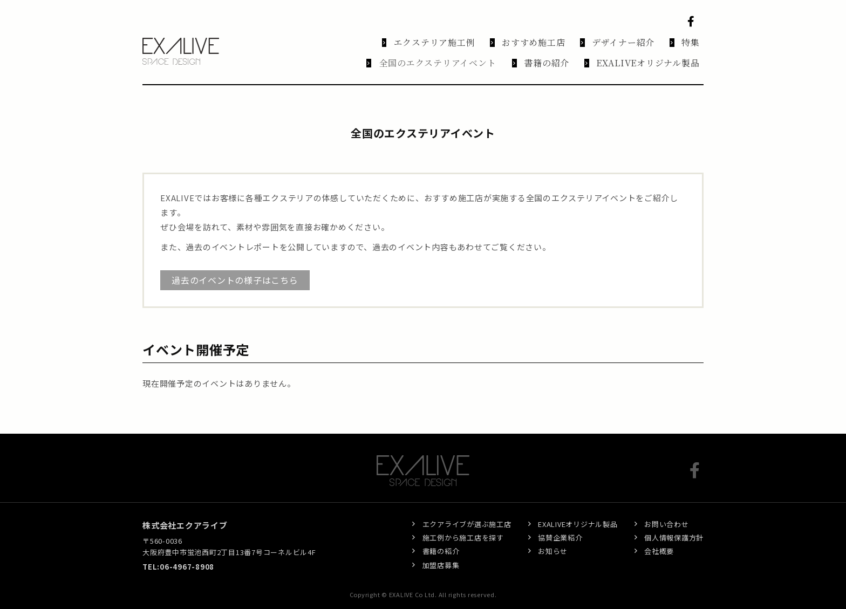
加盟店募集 (441, 554)
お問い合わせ (666, 513)
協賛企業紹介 (560, 527)
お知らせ (553, 541)
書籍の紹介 (441, 541)
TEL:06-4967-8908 (178, 556)
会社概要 (659, 541)
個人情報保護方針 (674, 527)
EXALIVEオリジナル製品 (578, 513)
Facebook (693, 21)
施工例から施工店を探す (463, 527)
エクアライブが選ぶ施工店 (466, 513)
